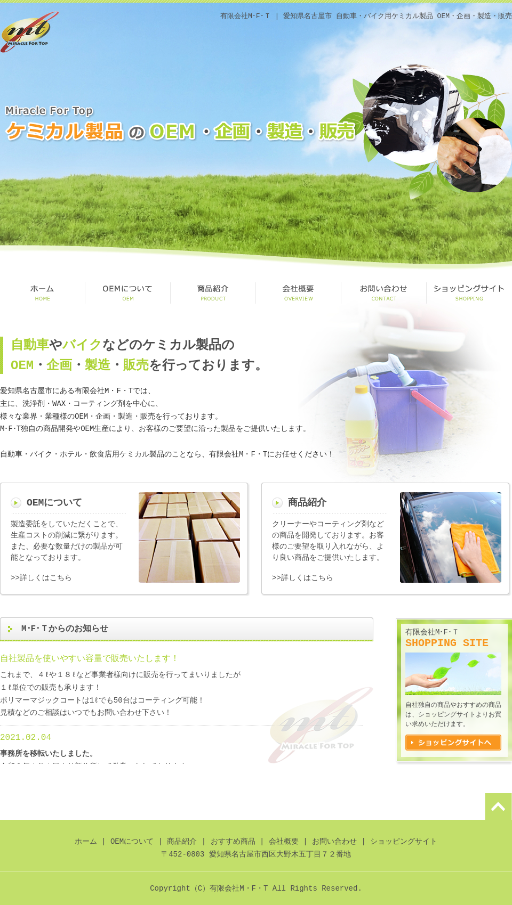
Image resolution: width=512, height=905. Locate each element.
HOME (42, 293)
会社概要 (298, 293)
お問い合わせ (384, 293)
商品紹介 (213, 293)
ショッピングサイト (469, 293)
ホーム (86, 842)
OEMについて (128, 293)
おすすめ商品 (233, 842)
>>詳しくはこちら (41, 578)
